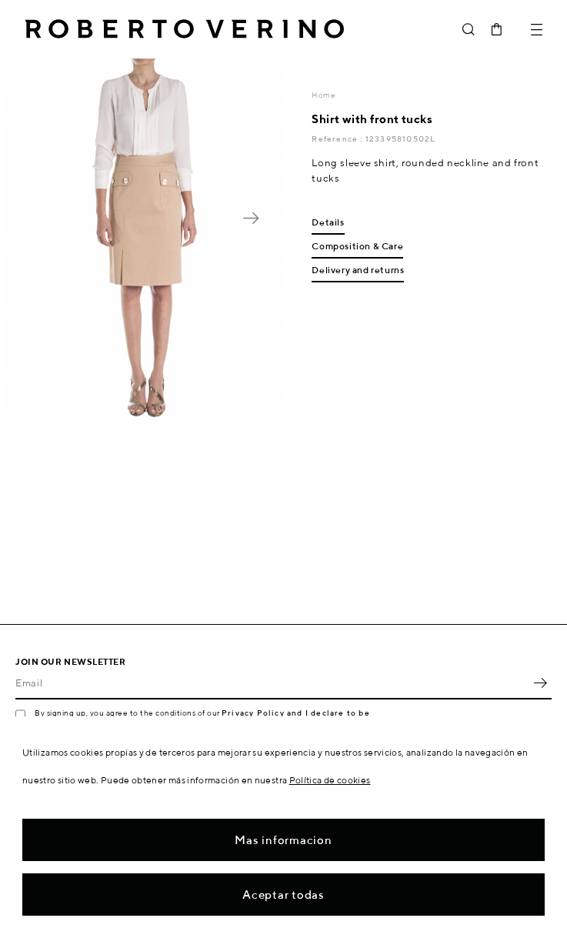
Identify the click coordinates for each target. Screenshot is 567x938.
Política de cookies (330, 780)
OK (540, 682)
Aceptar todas (283, 894)
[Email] (272, 682)
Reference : (338, 138)
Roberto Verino (184, 29)
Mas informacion (283, 839)
